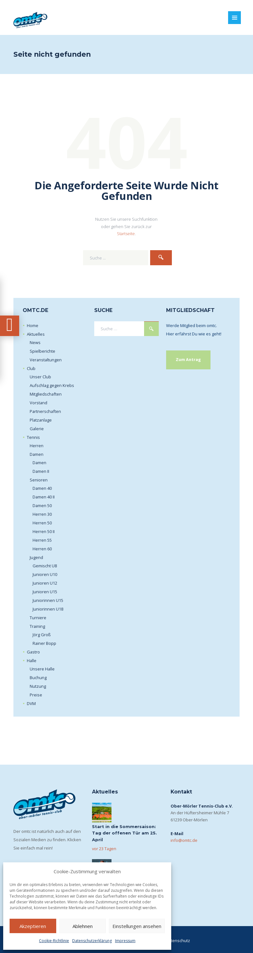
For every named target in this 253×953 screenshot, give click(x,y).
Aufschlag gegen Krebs (52, 385)
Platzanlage (41, 420)
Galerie (37, 428)
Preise (36, 694)
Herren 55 (42, 540)
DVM (31, 703)
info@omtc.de (184, 840)
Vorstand (39, 402)
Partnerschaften (46, 411)
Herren (36, 445)
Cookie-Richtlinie (54, 940)
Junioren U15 (45, 591)
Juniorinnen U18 (48, 609)
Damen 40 (42, 488)
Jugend (36, 557)
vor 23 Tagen (104, 848)
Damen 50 (42, 505)
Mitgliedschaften (46, 394)
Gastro (33, 651)
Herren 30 (42, 514)
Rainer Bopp (45, 643)
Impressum (125, 940)
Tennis (33, 437)
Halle (32, 660)
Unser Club (40, 376)
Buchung (38, 677)
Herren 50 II (44, 531)
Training (37, 626)
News (35, 342)
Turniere (38, 617)
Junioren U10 (45, 574)
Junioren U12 (45, 583)
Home (32, 325)
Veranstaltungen (46, 359)
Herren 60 (42, 548)
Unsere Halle (42, 668)
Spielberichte (42, 351)
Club (31, 368)
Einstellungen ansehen (136, 926)
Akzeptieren (32, 926)
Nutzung (38, 686)
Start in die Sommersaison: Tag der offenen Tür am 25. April (124, 833)
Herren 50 (42, 522)
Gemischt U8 (45, 565)
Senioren (39, 479)
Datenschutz (177, 940)
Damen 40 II (44, 496)
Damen (37, 454)
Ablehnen (83, 926)
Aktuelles (36, 334)
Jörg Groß (42, 634)
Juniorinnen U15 (48, 600)
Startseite (126, 233)
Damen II (41, 471)
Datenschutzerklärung (92, 940)
